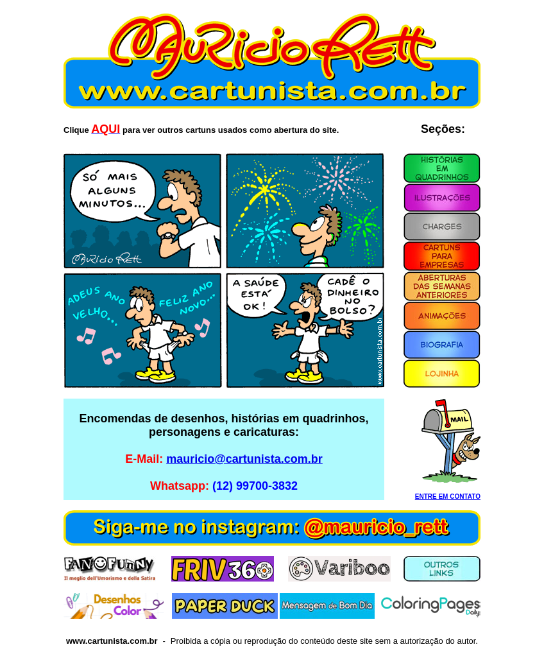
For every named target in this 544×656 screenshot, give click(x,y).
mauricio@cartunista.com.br (244, 459)
